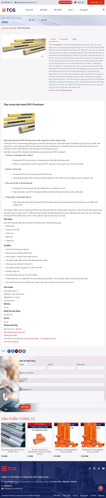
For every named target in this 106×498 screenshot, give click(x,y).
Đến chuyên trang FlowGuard (14, 332)
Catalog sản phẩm (10, 335)
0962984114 (8, 486)
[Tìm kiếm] (103, 9)
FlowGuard (57, 45)
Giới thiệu (43, 10)
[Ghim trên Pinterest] (20, 351)
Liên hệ (44, 20)
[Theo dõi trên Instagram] (94, 469)
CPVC (57, 90)
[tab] (53, 39)
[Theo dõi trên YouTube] (103, 469)
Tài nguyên (84, 10)
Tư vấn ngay (94, 2)
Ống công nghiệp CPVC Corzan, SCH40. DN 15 (13, 451)
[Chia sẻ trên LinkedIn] (24, 351)
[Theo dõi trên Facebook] (90, 469)
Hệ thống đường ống (66, 90)
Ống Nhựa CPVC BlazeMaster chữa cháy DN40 (93, 451)
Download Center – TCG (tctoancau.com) (41, 339)
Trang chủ (29, 10)
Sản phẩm (58, 10)
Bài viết (31, 20)
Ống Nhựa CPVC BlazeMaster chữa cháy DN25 (66, 451)
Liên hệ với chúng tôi (11, 342)
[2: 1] (27, 213)
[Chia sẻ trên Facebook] (9, 351)
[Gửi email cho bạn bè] (16, 351)
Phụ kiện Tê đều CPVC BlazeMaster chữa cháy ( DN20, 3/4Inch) (39, 452)
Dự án (70, 10)
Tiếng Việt (81, 2)
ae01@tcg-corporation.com (13, 488)
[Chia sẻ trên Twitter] (12, 351)
